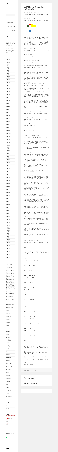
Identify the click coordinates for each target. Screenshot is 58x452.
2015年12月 (7, 242)
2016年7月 (7, 231)
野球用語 (7, 269)
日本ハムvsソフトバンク (9, 366)
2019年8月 (7, 175)
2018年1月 (7, 204)
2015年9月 (7, 246)
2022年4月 (7, 127)
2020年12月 (7, 151)
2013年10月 (7, 255)
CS (6, 384)
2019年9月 (7, 174)
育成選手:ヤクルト (8, 316)
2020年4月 (7, 163)
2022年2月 (7, 130)
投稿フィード (7, 406)
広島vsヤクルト (8, 355)
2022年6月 (7, 124)
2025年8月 (7, 68)
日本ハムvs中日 (8, 376)
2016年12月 (7, 224)
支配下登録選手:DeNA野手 (9, 287)
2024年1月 (7, 95)
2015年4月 (7, 249)
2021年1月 (7, 150)
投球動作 (7, 334)
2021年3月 (7, 147)
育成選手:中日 (8, 313)
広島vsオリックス (8, 363)
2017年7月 (7, 213)
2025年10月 (7, 65)
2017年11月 (7, 207)
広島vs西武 (7, 360)
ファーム (7, 349)
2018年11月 (7, 189)
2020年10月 (7, 154)
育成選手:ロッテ (8, 325)
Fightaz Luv (9, 3)
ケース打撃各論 (8, 339)
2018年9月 (7, 192)
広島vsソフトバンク (8, 358)
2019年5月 (7, 180)
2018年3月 (7, 201)
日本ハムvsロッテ (8, 370)
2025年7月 (7, 70)
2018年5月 (7, 198)
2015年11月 (7, 243)
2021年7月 (7, 141)
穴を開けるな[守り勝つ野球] (9, 22)
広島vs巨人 (7, 351)
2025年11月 (7, 64)
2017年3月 (7, 219)
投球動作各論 (7, 336)
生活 (6, 330)
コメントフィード (8, 408)
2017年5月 (7, 216)
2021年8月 (7, 139)
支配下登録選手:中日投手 (9, 273)
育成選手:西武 (8, 322)
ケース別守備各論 (8, 264)
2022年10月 (7, 118)
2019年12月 (7, 169)
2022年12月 (7, 115)
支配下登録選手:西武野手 (9, 304)
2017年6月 (7, 215)
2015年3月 (7, 251)
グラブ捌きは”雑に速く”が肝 (10, 31)
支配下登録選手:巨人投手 (9, 270)
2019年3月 (7, 183)
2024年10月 (7, 82)
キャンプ (7, 387)
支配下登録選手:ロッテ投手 (9, 296)
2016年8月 (7, 230)
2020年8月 (7, 157)
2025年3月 (7, 76)
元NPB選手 (7, 345)
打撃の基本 (7, 337)
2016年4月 (7, 236)
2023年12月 (7, 97)
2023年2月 (7, 112)
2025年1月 (7, 77)
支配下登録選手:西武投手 (9, 293)
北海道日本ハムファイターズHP (10, 433)
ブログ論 (7, 393)
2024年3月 (7, 92)
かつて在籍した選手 (8, 396)
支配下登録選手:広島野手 (9, 284)
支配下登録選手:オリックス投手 (10, 291)
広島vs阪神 (7, 352)
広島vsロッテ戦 (8, 364)
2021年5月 (7, 144)
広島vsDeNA (7, 357)
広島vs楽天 (7, 361)
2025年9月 (7, 67)
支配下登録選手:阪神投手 (9, 272)
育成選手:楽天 (8, 327)
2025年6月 (7, 71)
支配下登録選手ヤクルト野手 (10, 285)
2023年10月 (7, 100)
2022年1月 (7, 132)
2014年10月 (7, 252)
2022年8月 (7, 121)
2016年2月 (7, 239)
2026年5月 (7, 59)
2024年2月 (7, 94)
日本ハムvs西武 (8, 369)
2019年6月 (7, 178)
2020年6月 (7, 160)
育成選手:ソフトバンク (9, 319)
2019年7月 (7, 177)
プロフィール (7, 10)
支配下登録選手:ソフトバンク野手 (10, 299)
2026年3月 (7, 62)
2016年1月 (7, 240)
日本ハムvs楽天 (8, 372)
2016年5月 (7, 234)
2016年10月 (7, 227)
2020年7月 (7, 159)
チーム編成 (7, 346)
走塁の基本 (7, 331)
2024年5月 (7, 89)
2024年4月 (7, 91)
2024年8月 (7, 85)
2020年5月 (7, 162)
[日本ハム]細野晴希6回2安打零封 (10, 45)
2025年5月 (7, 73)
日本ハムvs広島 (8, 378)
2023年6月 (7, 106)
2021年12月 (7, 133)
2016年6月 (7, 233)
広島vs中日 (7, 354)
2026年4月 (7, 61)
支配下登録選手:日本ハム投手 (10, 295)
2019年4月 (7, 181)
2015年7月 (7, 248)
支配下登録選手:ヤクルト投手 (10, 276)
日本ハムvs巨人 (8, 373)
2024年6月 (7, 88)
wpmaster (37, 12)
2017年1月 (7, 222)
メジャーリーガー (8, 328)
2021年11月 (7, 135)
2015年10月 (7, 245)
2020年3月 (7, 165)
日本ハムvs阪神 (8, 375)
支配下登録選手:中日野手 (9, 282)
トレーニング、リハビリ (9, 343)
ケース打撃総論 (8, 340)
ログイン (7, 405)
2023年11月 (7, 98)
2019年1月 (7, 186)
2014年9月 (7, 254)
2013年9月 (7, 257)
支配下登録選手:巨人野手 (9, 279)
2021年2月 (7, 148)
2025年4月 (7, 74)
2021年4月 (7, 145)
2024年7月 (7, 86)
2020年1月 (7, 168)
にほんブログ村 (8, 424)
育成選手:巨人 (8, 310)
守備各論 (7, 266)
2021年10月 (7, 136)
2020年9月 (7, 156)
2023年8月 (7, 103)
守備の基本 (7, 333)
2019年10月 (7, 172)
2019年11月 (7, 171)
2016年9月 (7, 228)
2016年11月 (7, 225)
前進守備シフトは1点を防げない (10, 30)
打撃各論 (7, 342)
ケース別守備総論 (8, 267)
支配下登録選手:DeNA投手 (9, 278)
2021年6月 (7, 142)
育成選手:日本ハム (8, 324)
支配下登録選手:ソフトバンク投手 (10, 288)
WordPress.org (8, 409)
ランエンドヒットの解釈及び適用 (10, 26)
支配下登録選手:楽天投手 (9, 298)
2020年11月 (7, 153)
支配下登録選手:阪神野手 (9, 281)
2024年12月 (7, 79)
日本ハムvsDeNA (8, 381)
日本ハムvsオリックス (9, 367)
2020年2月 (7, 166)
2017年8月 (7, 212)
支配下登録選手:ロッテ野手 (9, 307)
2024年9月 (7, 83)
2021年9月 (7, 138)
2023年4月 (7, 109)
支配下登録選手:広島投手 (9, 275)
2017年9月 (7, 210)
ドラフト (7, 348)
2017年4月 (7, 218)
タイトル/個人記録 (8, 390)
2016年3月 (7, 237)
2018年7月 (7, 195)
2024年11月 (7, 80)
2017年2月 (7, 221)
